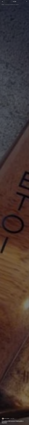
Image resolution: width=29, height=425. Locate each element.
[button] (2, 1)
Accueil (3, 4)
